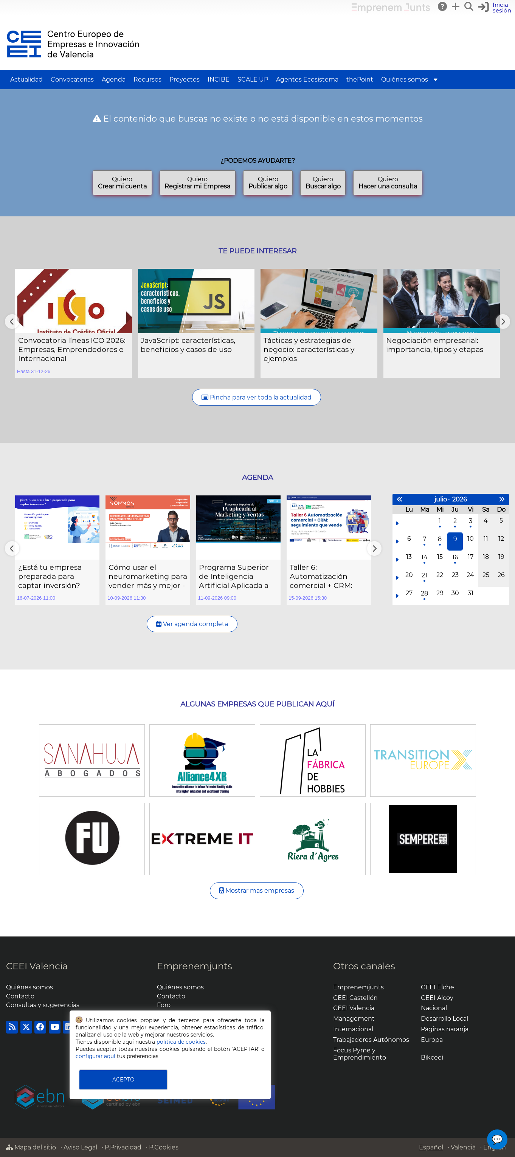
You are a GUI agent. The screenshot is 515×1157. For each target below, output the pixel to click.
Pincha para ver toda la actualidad (257, 397)
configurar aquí (95, 1056)
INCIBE (219, 79)
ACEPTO (123, 1080)
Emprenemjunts (194, 966)
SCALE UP (252, 79)
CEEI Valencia (37, 966)
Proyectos (184, 79)
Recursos (147, 79)
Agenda (114, 79)
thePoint (359, 79)
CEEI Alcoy (437, 997)
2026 (459, 499)
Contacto (20, 996)
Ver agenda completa (192, 624)
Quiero (122, 183)
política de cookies (181, 1042)
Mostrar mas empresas (256, 890)
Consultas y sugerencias (42, 1005)
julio (440, 499)
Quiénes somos (404, 79)
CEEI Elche (437, 987)
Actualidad (26, 79)
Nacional (434, 1008)
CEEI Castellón (355, 997)
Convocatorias (72, 79)
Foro (164, 1005)
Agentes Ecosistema (307, 79)
